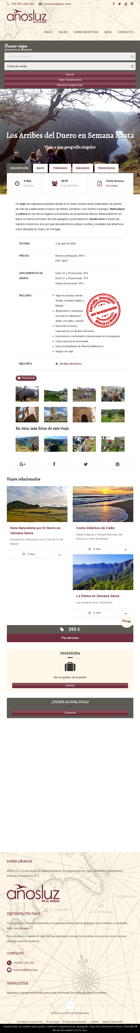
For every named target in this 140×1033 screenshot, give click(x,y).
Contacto (125, 32)
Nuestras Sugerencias (70, 85)
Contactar (70, 712)
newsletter (37, 992)
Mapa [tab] (40, 168)
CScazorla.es (81, 1013)
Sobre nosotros (86, 32)
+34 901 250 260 (22, 4)
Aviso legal (53, 1021)
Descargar (112, 185)
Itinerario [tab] (60, 168)
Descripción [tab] (19, 168)
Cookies (94, 1021)
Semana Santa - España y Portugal (68, 93)
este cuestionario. (18, 928)
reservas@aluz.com (57, 4)
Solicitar (70, 685)
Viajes (63, 32)
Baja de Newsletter (113, 1021)
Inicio (48, 32)
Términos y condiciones (30, 1021)
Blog (108, 32)
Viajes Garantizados (70, 79)
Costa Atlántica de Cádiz (95, 528)
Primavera (35, 93)
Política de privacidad (74, 1021)
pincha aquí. (80, 1030)
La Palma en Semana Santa (97, 596)
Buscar (70, 74)
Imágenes (83, 168)
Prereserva (106, 168)
